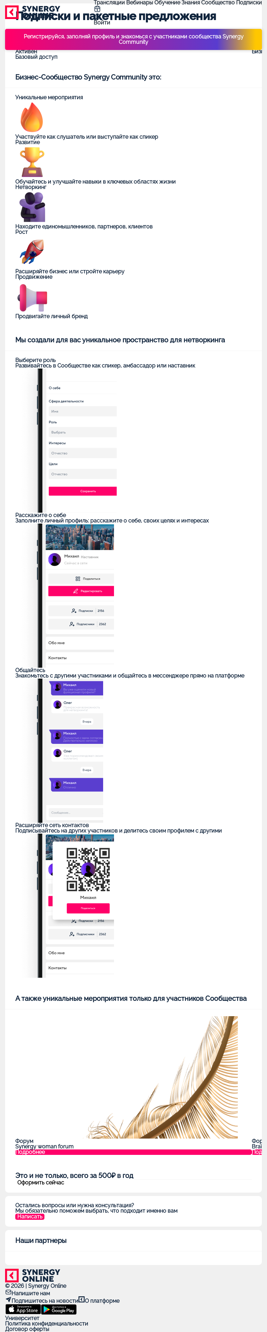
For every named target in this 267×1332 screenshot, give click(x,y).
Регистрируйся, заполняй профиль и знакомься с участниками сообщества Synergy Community (134, 39)
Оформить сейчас (40, 1183)
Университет (22, 1318)
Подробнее (30, 1152)
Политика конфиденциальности (46, 1323)
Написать (29, 1217)
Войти (102, 22)
